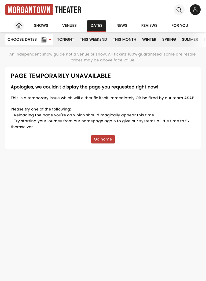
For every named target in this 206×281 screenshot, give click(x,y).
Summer (190, 39)
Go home (103, 139)
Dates (96, 25)
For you (179, 25)
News (121, 25)
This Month (124, 39)
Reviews (149, 25)
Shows (41, 25)
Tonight (65, 39)
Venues (69, 25)
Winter (149, 39)
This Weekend (93, 39)
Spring (169, 39)
